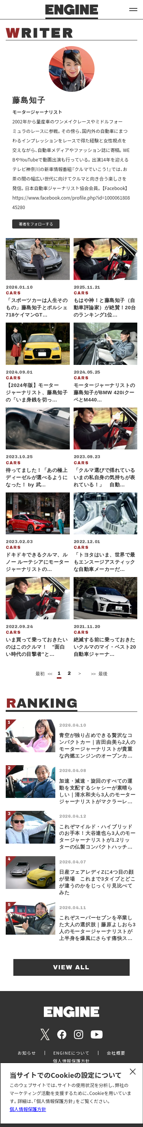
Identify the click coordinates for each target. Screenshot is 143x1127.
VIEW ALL (71, 967)
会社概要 (116, 1053)
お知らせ (27, 1053)
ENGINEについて (71, 1053)
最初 (43, 673)
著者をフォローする (36, 224)
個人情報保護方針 (28, 1109)
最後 (99, 673)
